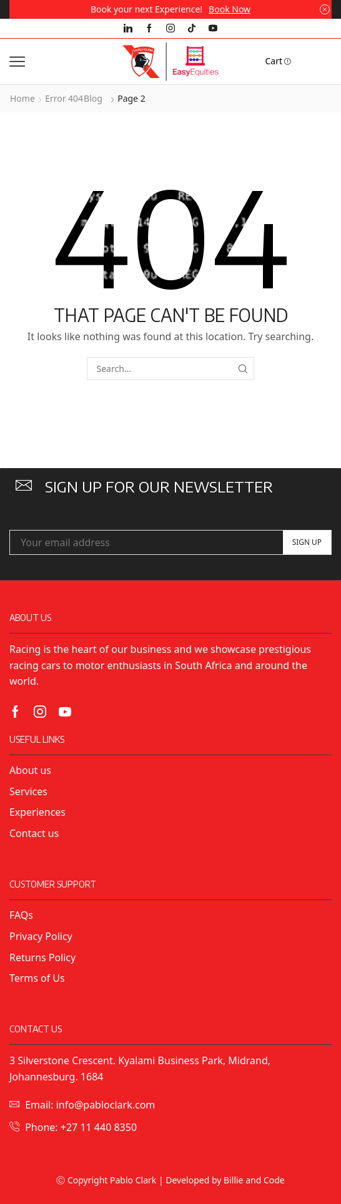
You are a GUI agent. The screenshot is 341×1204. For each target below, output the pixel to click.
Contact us (34, 833)
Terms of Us (37, 978)
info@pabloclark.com (106, 1105)
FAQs (21, 915)
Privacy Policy (42, 936)
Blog (93, 98)
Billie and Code (254, 1180)
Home (22, 98)
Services (28, 791)
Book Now (229, 9)
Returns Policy (42, 957)
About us (30, 770)
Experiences (37, 812)
